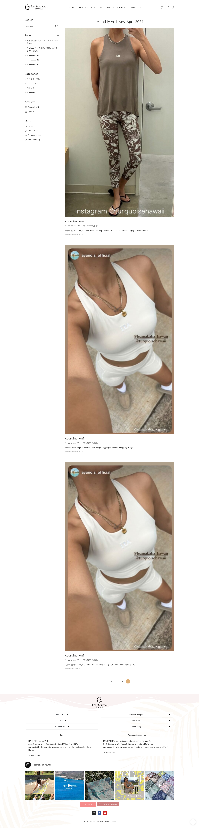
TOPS (62, 720)
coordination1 (74, 438)
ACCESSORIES (106, 7)
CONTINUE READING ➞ (74, 234)
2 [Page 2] (122, 681)
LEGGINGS (62, 715)
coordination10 (33, 64)
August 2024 (33, 107)
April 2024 (32, 111)
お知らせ (30, 88)
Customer (121, 7)
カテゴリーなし (33, 79)
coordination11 (33, 55)
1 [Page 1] (117, 681)
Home (71, 7)
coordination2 (74, 221)
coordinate (31, 92)
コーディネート (33, 83)
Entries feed (33, 130)
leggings (82, 7)
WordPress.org (34, 139)
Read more (35, 755)
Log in (30, 126)
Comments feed (34, 135)
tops (93, 7)
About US (135, 7)
